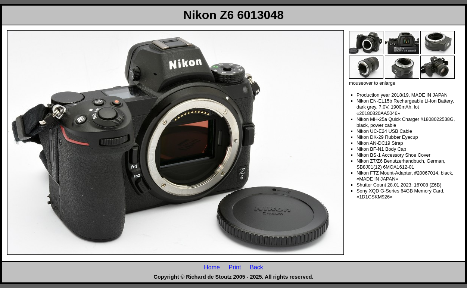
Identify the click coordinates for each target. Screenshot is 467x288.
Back (256, 267)
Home (212, 267)
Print (235, 267)
